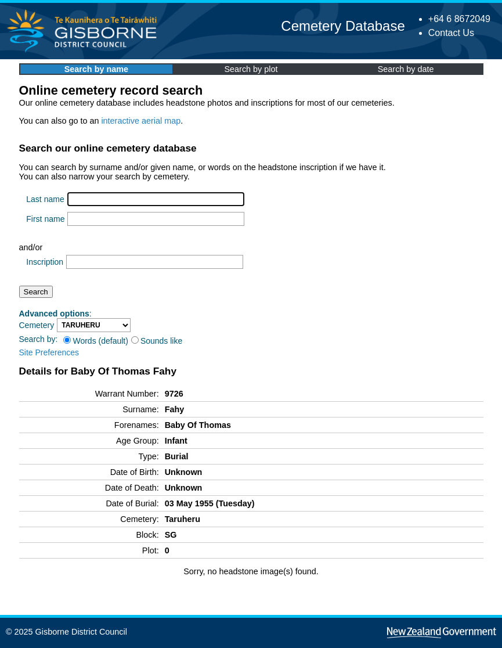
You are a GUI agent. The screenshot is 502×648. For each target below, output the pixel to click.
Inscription (44, 262)
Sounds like (156, 340)
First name (45, 219)
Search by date (406, 69)
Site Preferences (49, 352)
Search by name (96, 69)
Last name (45, 199)
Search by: (38, 339)
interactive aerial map (140, 120)
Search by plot (251, 69)
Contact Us (451, 33)
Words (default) (95, 340)
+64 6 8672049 (459, 19)
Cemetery (37, 325)
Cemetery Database (343, 26)
